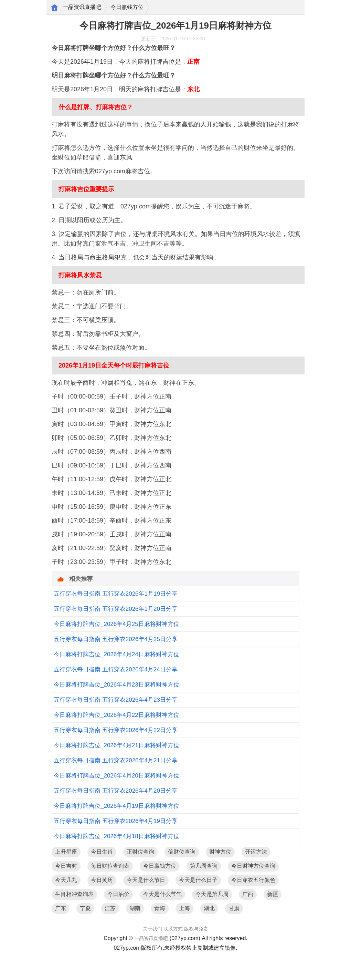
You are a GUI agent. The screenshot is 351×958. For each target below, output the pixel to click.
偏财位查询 (181, 852)
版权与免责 (196, 928)
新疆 (272, 894)
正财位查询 (140, 852)
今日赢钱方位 (126, 7)
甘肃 (234, 908)
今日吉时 (66, 866)
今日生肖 (102, 852)
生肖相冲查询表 (74, 894)
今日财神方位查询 (253, 866)
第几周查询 (203, 866)
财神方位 (220, 852)
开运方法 (256, 852)
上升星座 (66, 852)
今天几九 (66, 880)
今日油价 (118, 894)
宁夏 (85, 908)
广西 (247, 894)
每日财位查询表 (110, 866)
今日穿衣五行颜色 (253, 880)
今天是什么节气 (162, 894)
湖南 (134, 908)
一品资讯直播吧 (82, 7)
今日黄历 (102, 880)
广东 (60, 908)
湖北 (209, 908)
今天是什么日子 (198, 880)
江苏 (110, 908)
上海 (184, 908)
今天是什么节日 (146, 880)
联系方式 (173, 928)
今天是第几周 (211, 894)
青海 (159, 908)
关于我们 (152, 928)
